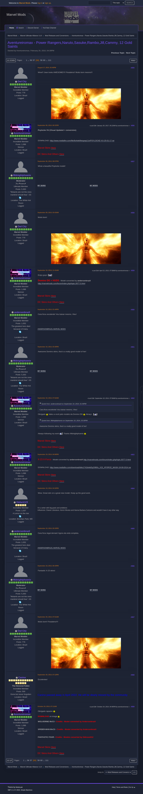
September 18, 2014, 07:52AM (48, 398)
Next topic (130, 53)
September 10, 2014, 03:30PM (48, 347)
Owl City (22, 81)
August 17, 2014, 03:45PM (47, 67)
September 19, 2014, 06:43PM (48, 566)
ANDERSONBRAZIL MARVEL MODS (52, 329)
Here (53, 148)
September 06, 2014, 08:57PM (48, 161)
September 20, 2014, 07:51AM (48, 617)
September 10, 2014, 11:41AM (48, 270)
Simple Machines (26, 790)
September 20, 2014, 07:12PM (48, 674)
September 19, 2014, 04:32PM (48, 488)
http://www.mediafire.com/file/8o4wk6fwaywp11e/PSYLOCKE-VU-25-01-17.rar (82, 141)
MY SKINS (42, 186)
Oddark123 (22, 502)
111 (49, 60)
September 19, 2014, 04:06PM (48, 454)
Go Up (9, 760)
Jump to (100, 772)
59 (41, 60)
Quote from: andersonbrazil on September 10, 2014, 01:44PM (64, 404)
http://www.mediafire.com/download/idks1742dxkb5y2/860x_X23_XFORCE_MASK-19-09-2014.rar (90, 467)
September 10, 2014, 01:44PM (48, 309)
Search (20, 28)
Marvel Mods (16, 14)
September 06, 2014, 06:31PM (48, 125)
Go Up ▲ (132, 787)
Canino (22, 677)
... (29, 60)
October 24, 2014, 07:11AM (47, 706)
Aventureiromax (22, 133)
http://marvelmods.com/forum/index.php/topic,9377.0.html (61, 283)
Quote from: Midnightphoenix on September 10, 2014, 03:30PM (65, 420)
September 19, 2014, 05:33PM (48, 528)
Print (133, 60)
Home (11, 28)
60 (44, 60)
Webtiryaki (19, 787)
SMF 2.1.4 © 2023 (14, 790)
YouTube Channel (48, 28)
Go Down (11, 60)
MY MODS (94, 186)
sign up (48, 3)
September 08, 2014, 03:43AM (48, 212)
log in (40, 3)
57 (34, 60)
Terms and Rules (122, 787)
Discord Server (32, 28)
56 (31, 60)
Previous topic (117, 53)
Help (113, 787)
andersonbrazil (22, 312)
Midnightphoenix (22, 175)
